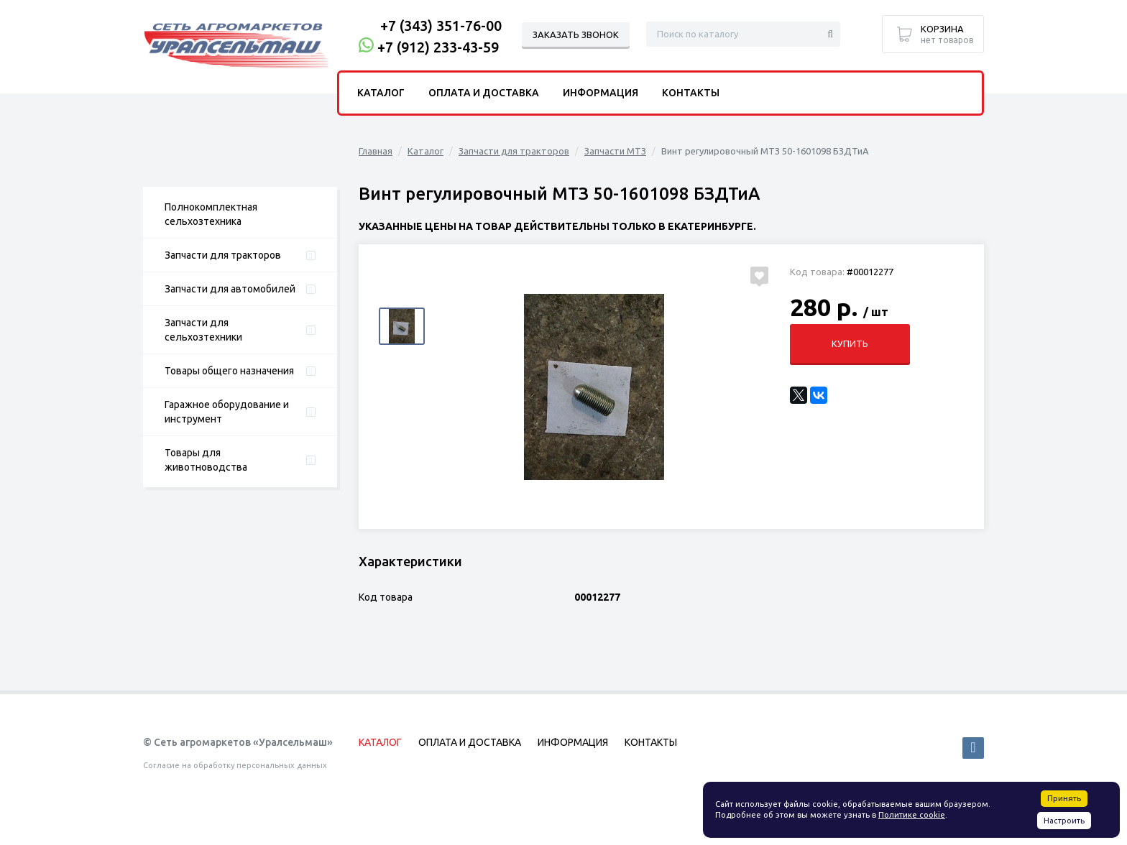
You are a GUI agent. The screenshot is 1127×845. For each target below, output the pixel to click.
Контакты (690, 92)
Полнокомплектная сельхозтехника (211, 214)
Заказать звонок (576, 34)
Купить (849, 343)
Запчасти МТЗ (615, 151)
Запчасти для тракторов (223, 255)
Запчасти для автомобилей (230, 289)
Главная (375, 151)
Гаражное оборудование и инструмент (227, 412)
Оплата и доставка (483, 92)
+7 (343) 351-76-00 (441, 25)
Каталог (425, 151)
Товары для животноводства (206, 460)
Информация (600, 92)
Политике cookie (911, 815)
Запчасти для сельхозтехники (203, 330)
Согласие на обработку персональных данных (235, 765)
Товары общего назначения (229, 371)
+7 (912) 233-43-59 (438, 47)
